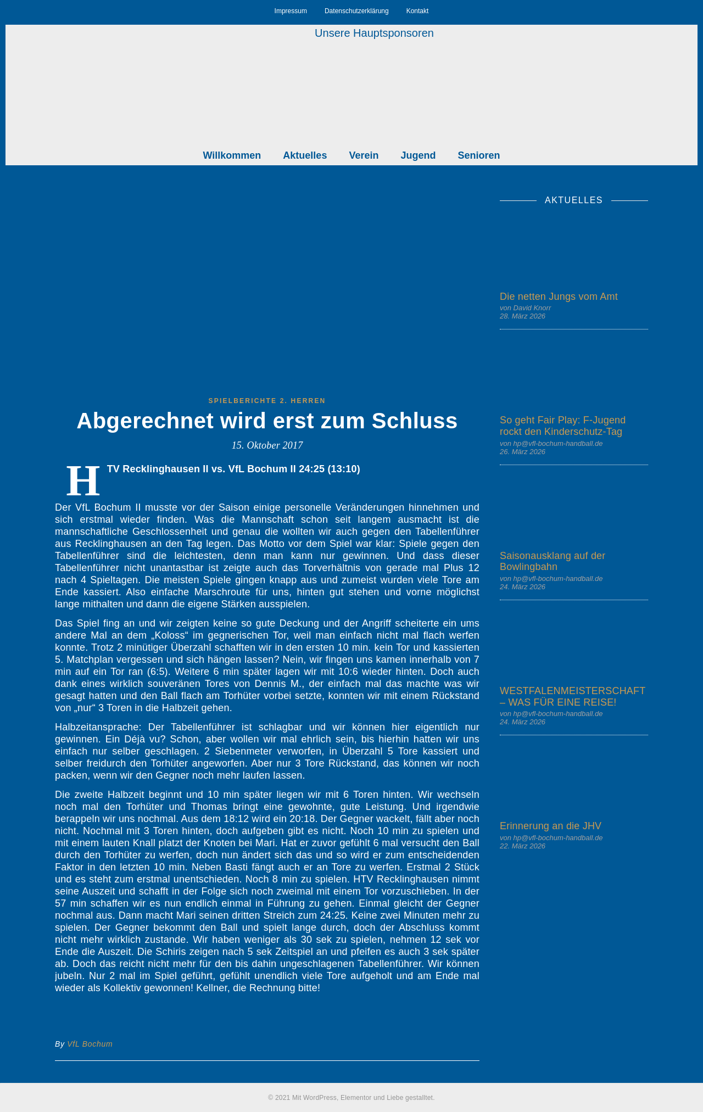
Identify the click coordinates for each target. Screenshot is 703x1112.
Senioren (478, 155)
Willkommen (232, 155)
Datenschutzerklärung (357, 11)
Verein (363, 155)
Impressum (291, 11)
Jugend (418, 155)
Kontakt (417, 11)
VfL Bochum (90, 1044)
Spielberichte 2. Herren (267, 401)
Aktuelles (305, 155)
